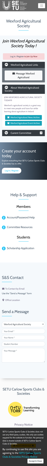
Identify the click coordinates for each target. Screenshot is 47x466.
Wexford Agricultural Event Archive (23, 123)
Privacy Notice (23, 424)
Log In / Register (17, 56)
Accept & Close (35, 461)
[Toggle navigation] (41, 5)
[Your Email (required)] (23, 331)
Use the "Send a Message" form (17, 293)
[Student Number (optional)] (23, 343)
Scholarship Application (20, 248)
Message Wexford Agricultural (23, 75)
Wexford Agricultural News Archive (23, 117)
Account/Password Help (21, 217)
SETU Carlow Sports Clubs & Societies (23, 391)
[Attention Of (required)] (23, 324)
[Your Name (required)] (23, 337)
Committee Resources (19, 227)
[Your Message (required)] (23, 355)
